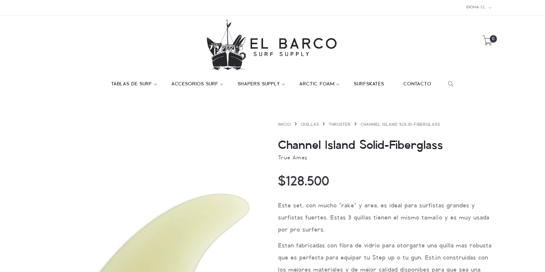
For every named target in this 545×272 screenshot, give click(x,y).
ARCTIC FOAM (317, 84)
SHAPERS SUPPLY (259, 84)
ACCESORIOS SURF (194, 84)
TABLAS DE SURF (131, 84)
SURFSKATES (369, 84)
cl (479, 7)
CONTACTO (417, 84)
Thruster (340, 124)
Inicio (284, 124)
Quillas (310, 124)
